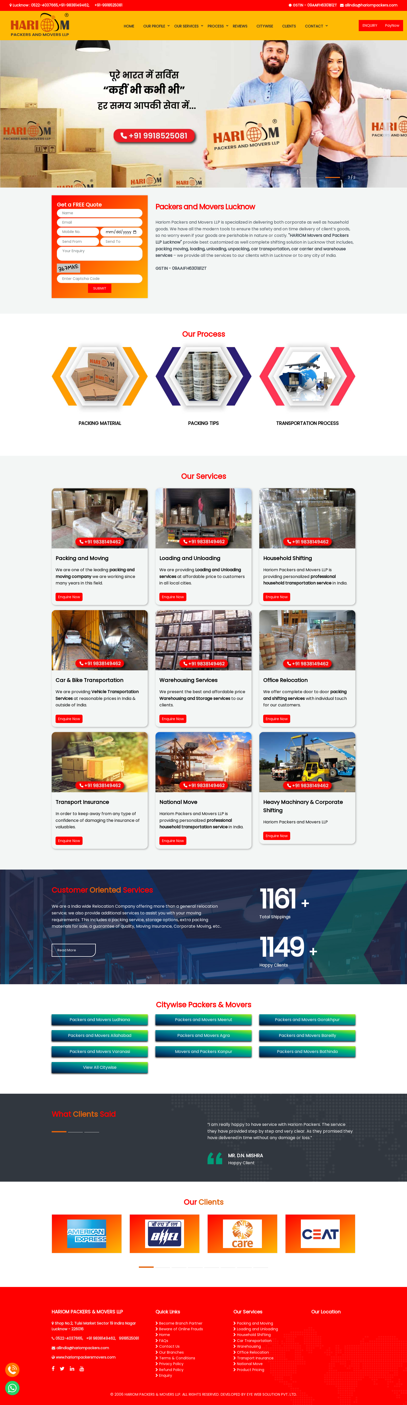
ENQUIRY (370, 25)
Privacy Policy (169, 1363)
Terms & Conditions (175, 1358)
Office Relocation (251, 1352)
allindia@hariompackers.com (368, 5)
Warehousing (247, 1346)
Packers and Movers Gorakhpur (307, 1020)
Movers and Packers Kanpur (203, 1052)
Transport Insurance (253, 1358)
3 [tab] (332, 177)
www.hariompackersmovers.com (86, 1357)
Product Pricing (248, 1369)
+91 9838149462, (101, 1338)
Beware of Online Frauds (179, 1329)
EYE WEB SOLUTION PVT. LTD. (272, 1394)
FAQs (161, 1340)
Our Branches (169, 1352)
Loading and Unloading (255, 1329)
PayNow (392, 25)
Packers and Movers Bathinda (307, 1052)
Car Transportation (252, 1340)
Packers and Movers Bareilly (307, 1035)
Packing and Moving (253, 1323)
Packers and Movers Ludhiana (100, 1020)
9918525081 (129, 1338)
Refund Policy (169, 1369)
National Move (248, 1363)
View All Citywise (100, 1067)
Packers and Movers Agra (203, 1035)
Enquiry (163, 1375)
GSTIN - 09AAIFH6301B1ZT (313, 5)
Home (162, 1334)
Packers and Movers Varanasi (100, 1052)
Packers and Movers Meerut (203, 1020)
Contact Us (167, 1346)
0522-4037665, (69, 1338)
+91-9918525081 (108, 5)
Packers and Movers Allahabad (99, 1035)
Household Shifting (252, 1334)
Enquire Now (69, 597)
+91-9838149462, (74, 5)
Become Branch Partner (178, 1323)
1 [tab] (59, 1131)
